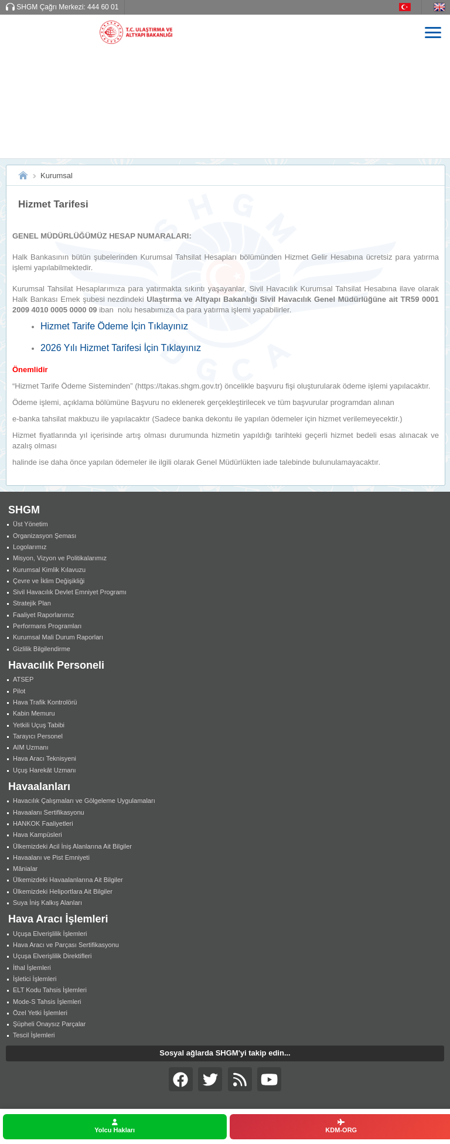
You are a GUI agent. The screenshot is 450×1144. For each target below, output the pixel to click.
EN (442, 7)
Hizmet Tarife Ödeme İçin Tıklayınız (114, 326)
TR (410, 7)
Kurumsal (56, 175)
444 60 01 (102, 7)
